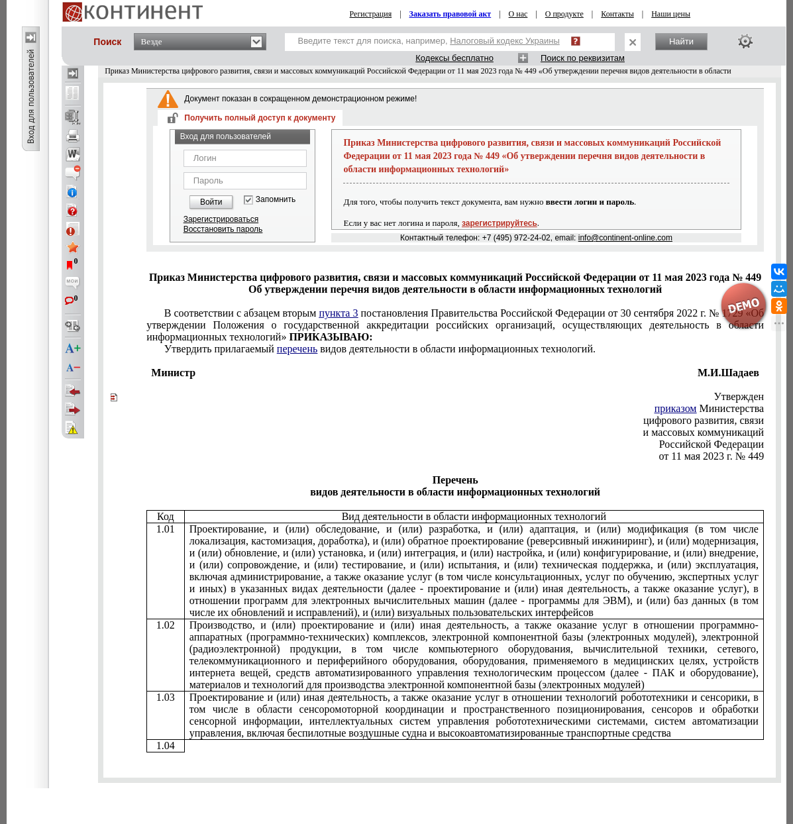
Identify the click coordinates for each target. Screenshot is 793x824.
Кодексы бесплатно (454, 58)
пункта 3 (338, 313)
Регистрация (371, 14)
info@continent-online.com (625, 237)
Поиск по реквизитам (583, 58)
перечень (297, 348)
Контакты (617, 14)
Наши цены (670, 14)
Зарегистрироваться (221, 219)
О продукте (564, 14)
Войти (211, 202)
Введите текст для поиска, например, (429, 41)
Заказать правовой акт (450, 14)
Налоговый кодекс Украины (505, 41)
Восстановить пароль (223, 229)
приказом (676, 408)
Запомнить (275, 199)
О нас (518, 14)
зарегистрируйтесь (499, 223)
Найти (681, 41)
